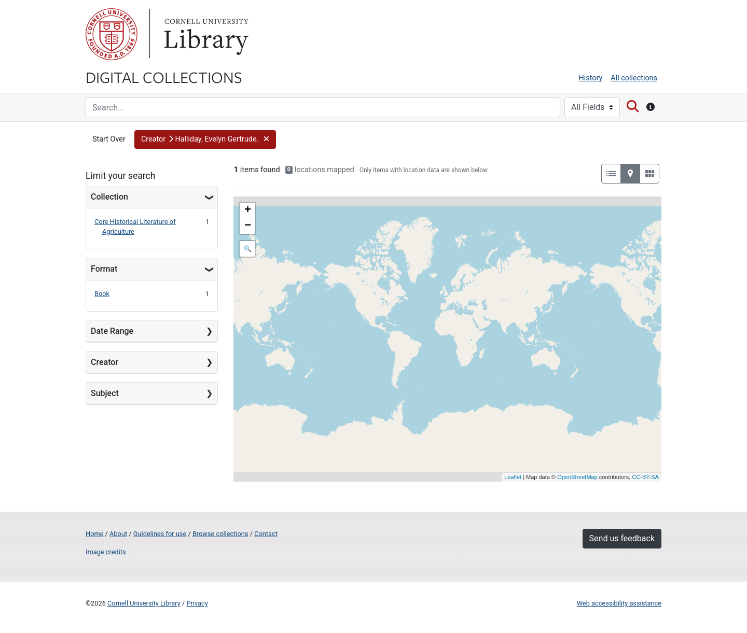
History (591, 78)
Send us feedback (622, 538)
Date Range (112, 331)
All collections (634, 78)
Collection (109, 197)
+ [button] (247, 210)
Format (104, 269)
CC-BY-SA (645, 477)
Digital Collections (164, 76)
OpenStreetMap (577, 477)
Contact (266, 534)
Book (101, 294)
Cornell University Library (144, 603)
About (118, 534)
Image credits (106, 552)
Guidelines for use (159, 534)
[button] (205, 139)
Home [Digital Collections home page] (94, 534)
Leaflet (512, 477)
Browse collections (220, 534)
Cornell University (111, 34)
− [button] (247, 226)
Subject (105, 393)
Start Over (109, 139)
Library (204, 34)
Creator (104, 362)
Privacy (197, 603)
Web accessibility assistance (619, 603)
